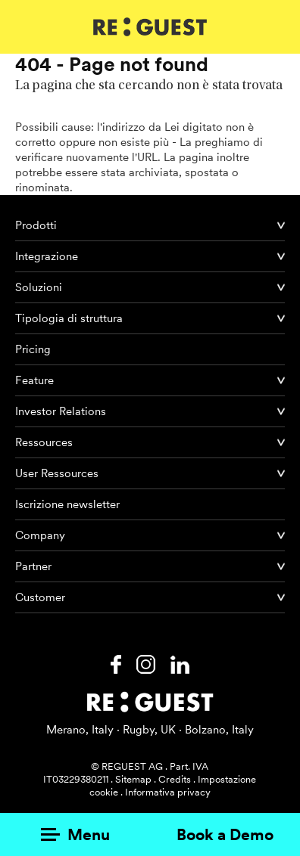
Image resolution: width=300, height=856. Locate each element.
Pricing (33, 349)
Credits (174, 779)
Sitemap (133, 779)
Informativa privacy (168, 792)
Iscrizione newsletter (67, 504)
